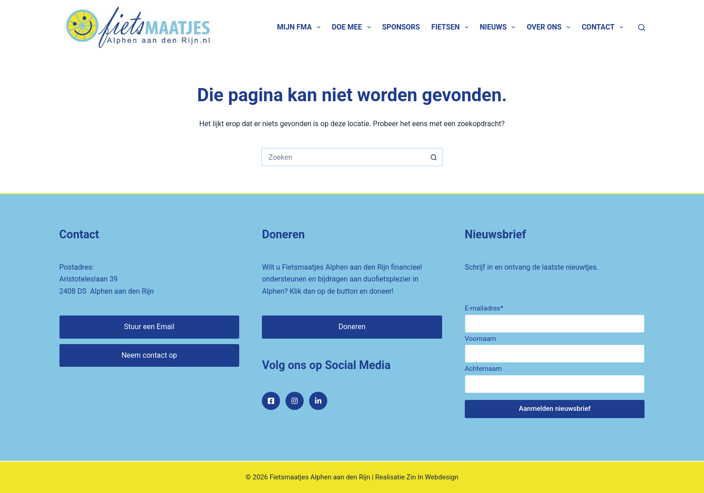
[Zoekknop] (434, 157)
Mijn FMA (300, 27)
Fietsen (451, 27)
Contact (604, 27)
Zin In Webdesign (432, 477)
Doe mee (353, 27)
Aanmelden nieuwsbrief (555, 408)
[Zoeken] (641, 27)
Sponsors (401, 27)
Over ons (550, 27)
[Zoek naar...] (343, 157)
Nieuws (499, 27)
